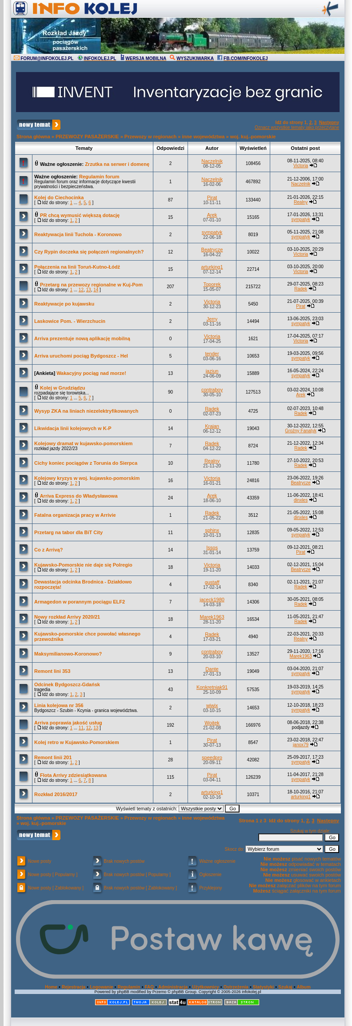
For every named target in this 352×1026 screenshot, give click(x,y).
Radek (300, 288)
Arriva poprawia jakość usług (68, 722)
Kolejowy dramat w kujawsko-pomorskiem (83, 443)
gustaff (212, 582)
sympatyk (300, 219)
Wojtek (211, 722)
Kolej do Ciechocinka (59, 197)
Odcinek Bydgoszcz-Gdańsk (67, 684)
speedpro (212, 757)
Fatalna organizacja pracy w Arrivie (75, 515)
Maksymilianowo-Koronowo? (68, 653)
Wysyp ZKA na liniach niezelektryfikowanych (86, 411)
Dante (211, 669)
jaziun (212, 371)
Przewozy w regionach (150, 136)
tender (212, 353)
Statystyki (263, 987)
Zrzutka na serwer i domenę (117, 164)
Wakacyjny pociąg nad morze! (91, 373)
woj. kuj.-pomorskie (253, 136)
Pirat (212, 197)
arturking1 (212, 267)
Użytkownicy (205, 987)
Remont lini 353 (52, 671)
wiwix (212, 705)
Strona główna (33, 136)
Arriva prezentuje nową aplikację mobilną (82, 338)
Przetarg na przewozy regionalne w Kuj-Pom (91, 284)
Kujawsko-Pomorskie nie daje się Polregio (83, 564)
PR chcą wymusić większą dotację (80, 215)
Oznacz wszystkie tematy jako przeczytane (297, 127)
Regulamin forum (99, 176)
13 (88, 289)
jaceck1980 (212, 599)
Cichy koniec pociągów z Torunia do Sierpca (85, 463)
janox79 (300, 744)
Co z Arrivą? (48, 549)
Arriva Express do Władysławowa (79, 496)
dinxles (301, 500)
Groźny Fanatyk (300, 430)
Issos (212, 547)
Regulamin (128, 987)
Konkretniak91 (212, 687)
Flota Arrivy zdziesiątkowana (73, 775)
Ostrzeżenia (236, 987)
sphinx (212, 530)
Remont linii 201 (53, 757)
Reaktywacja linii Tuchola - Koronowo (78, 234)
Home (51, 987)
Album (304, 987)
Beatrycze (212, 249)
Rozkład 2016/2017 (55, 794)
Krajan (212, 426)
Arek (212, 214)
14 (95, 289)
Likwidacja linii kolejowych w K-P (73, 428)
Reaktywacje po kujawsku (64, 303)
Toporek (211, 284)
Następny (329, 122)
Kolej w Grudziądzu (62, 387)
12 (81, 289)
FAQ (149, 987)
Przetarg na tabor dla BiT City (68, 532)
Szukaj (285, 987)
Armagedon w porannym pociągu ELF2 (79, 601)
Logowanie (101, 987)
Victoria (300, 165)
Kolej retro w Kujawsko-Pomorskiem (76, 742)
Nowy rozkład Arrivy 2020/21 (67, 617)
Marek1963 (212, 617)
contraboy (212, 389)
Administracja (173, 987)
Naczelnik (212, 161)
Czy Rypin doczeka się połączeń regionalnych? (89, 251)
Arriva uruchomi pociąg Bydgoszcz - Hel (81, 355)
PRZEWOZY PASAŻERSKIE (87, 136)
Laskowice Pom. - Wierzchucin (69, 321)
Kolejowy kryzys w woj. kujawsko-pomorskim (87, 478)
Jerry (212, 319)
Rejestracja (73, 987)
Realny (301, 202)
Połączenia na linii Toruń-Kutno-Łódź (77, 267)
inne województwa (203, 136)
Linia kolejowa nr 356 (59, 705)
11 (81, 727)
